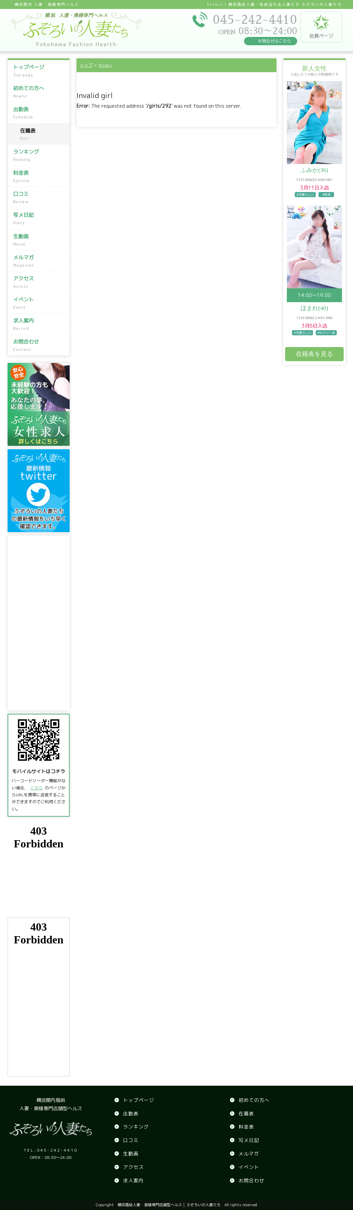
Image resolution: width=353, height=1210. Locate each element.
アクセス (39, 282)
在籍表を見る (314, 353)
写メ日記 (39, 218)
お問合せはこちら (274, 41)
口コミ (39, 197)
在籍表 (43, 134)
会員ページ (321, 26)
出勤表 (39, 113)
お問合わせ (39, 345)
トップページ (39, 71)
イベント (39, 303)
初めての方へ (39, 92)
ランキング (39, 155)
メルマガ (39, 261)
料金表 (39, 176)
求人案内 (39, 324)
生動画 (39, 239)
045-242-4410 (51, 1150)
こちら (36, 788)
